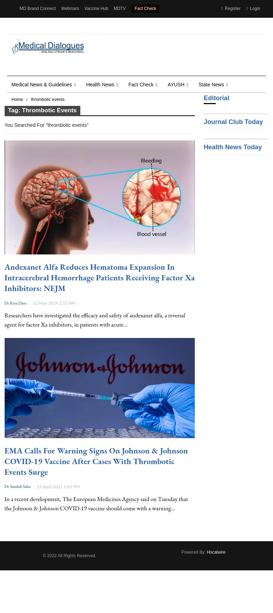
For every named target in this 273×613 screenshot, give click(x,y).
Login (253, 8)
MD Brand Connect (38, 8)
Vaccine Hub (96, 8)
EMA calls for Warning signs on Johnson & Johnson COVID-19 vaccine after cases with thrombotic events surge (96, 461)
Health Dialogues (36, 25)
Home (17, 99)
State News (211, 84)
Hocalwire (216, 552)
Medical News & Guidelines (41, 84)
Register (230, 8)
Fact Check (145, 8)
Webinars (70, 8)
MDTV (120, 8)
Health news (100, 84)
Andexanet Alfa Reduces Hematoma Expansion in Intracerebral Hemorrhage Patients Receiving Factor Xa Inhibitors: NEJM (100, 278)
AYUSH (176, 84)
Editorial (216, 98)
